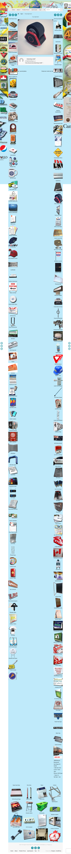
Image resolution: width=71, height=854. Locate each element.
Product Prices (22, 851)
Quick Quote (30, 851)
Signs (22, 13)
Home (11, 851)
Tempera (53, 851)
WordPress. (58, 851)
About (16, 851)
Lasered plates (22, 71)
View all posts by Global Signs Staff (34, 63)
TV (38, 851)
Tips (36, 851)
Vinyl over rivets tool (47, 71)
